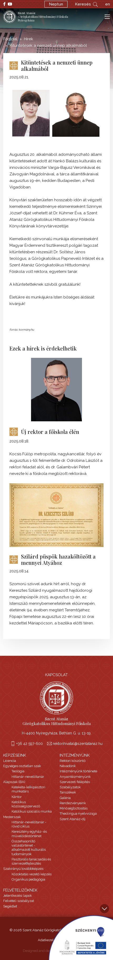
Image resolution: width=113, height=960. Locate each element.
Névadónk (68, 766)
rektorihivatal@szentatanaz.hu (77, 743)
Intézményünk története (78, 771)
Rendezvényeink (73, 803)
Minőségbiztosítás (74, 808)
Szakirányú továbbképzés (23, 869)
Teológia (18, 771)
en (107, 4)
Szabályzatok (70, 787)
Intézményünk (75, 755)
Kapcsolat (56, 674)
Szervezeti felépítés (75, 782)
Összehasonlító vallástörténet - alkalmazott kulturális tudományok (29, 847)
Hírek (28, 39)
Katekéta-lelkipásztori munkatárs (28, 789)
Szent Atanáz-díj (72, 819)
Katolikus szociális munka (32, 811)
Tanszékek (68, 792)
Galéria (65, 798)
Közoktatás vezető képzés (32, 874)
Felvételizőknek (20, 890)
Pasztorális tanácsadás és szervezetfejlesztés (31, 861)
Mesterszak (12, 817)
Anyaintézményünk (75, 777)
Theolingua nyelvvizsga (78, 813)
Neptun (56, 4)
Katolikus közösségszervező (26, 804)
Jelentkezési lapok (17, 896)
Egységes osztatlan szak (22, 766)
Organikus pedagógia (28, 879)
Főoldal (10, 39)
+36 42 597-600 (29, 743)
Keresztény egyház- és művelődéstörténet (29, 834)
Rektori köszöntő (73, 761)
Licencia (9, 761)
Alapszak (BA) (14, 782)
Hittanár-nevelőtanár (28, 777)
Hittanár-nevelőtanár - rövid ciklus (29, 824)
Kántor (17, 797)
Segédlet (10, 906)
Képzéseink (14, 755)
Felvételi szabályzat (18, 901)
